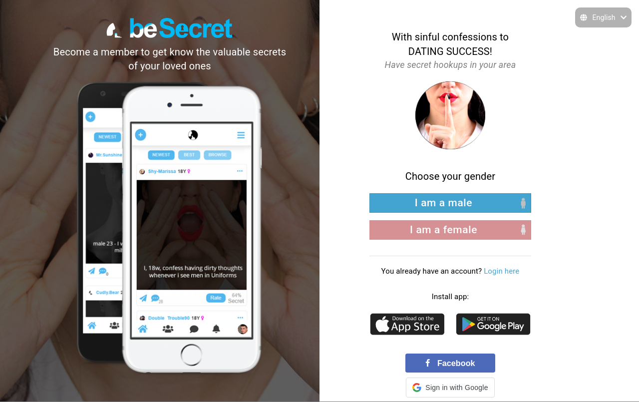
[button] (450, 388)
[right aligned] (450, 230)
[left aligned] (450, 203)
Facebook (450, 363)
